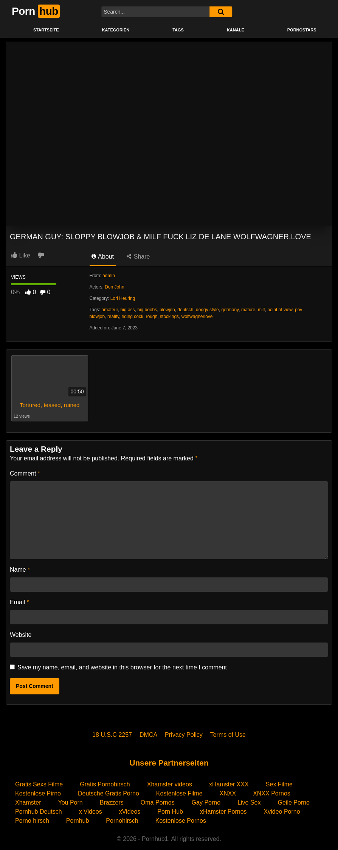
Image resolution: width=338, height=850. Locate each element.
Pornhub (77, 820)
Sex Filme (279, 784)
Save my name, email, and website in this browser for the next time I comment (122, 667)
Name (20, 569)
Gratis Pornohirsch (105, 784)
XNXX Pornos (271, 793)
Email (19, 602)
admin (108, 275)
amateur (110, 309)
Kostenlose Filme (179, 793)
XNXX (228, 793)
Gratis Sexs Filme (39, 784)
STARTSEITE (46, 30)
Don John (114, 287)
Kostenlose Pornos (180, 820)
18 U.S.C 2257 (112, 734)
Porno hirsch (32, 820)
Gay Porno (206, 802)
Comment (25, 473)
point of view (279, 309)
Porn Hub (170, 811)
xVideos (130, 811)
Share (138, 256)
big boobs (147, 309)
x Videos (90, 811)
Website (21, 635)
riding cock (132, 316)
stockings (169, 316)
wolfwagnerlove (197, 316)
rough (152, 316)
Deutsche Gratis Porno (108, 793)
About (102, 256)
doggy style (207, 309)
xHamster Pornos (223, 811)
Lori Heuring (122, 298)
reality (113, 316)
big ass (128, 309)
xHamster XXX (229, 784)
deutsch (185, 309)
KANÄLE (235, 30)
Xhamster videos (169, 784)
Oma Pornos (158, 802)
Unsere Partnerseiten (168, 762)
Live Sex (248, 802)
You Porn (70, 802)
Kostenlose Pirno (38, 793)
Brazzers (112, 802)
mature (248, 309)
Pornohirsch (122, 820)
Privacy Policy (184, 734)
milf (261, 309)
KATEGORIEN (116, 30)
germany (230, 309)
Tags (178, 30)
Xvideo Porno (282, 811)
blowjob (167, 309)
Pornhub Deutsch (38, 811)
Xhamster (28, 802)
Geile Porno (294, 802)
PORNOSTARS (301, 30)
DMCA (148, 734)
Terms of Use (228, 734)
